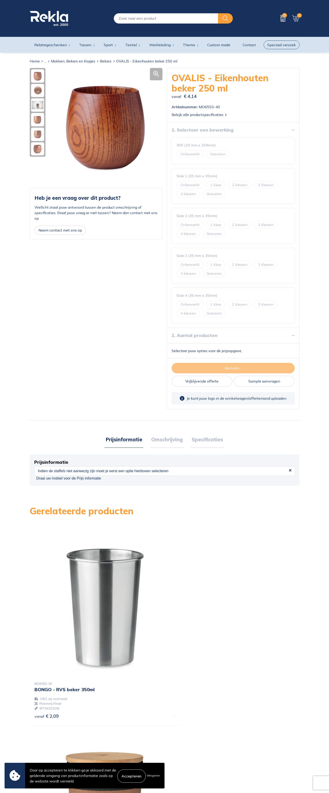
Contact (173, 724)
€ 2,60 (114, 640)
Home (35, 61)
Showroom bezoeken (116, 760)
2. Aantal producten (195, 335)
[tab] (126, 440)
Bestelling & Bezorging (186, 731)
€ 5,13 (181, 640)
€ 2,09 (46, 640)
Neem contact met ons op (60, 230)
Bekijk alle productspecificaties (199, 114)
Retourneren (177, 746)
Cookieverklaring (249, 724)
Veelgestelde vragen (115, 753)
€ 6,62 (249, 640)
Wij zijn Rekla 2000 (115, 738)
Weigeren (153, 775)
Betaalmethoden (181, 738)
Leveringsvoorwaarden (254, 746)
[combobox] (166, 18)
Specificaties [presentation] (205, 440)
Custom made (218, 45)
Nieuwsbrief (108, 746)
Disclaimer (244, 738)
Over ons (105, 724)
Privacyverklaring (250, 731)
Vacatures (106, 731)
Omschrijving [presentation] (167, 440)
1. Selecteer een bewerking (202, 130)
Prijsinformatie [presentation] (126, 440)
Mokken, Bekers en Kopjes (73, 61)
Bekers (105, 61)
